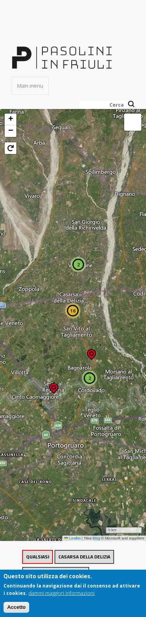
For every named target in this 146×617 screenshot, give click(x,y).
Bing (96, 538)
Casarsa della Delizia (84, 556)
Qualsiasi (37, 556)
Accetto (16, 610)
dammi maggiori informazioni (61, 596)
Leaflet (72, 538)
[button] (53, 386)
